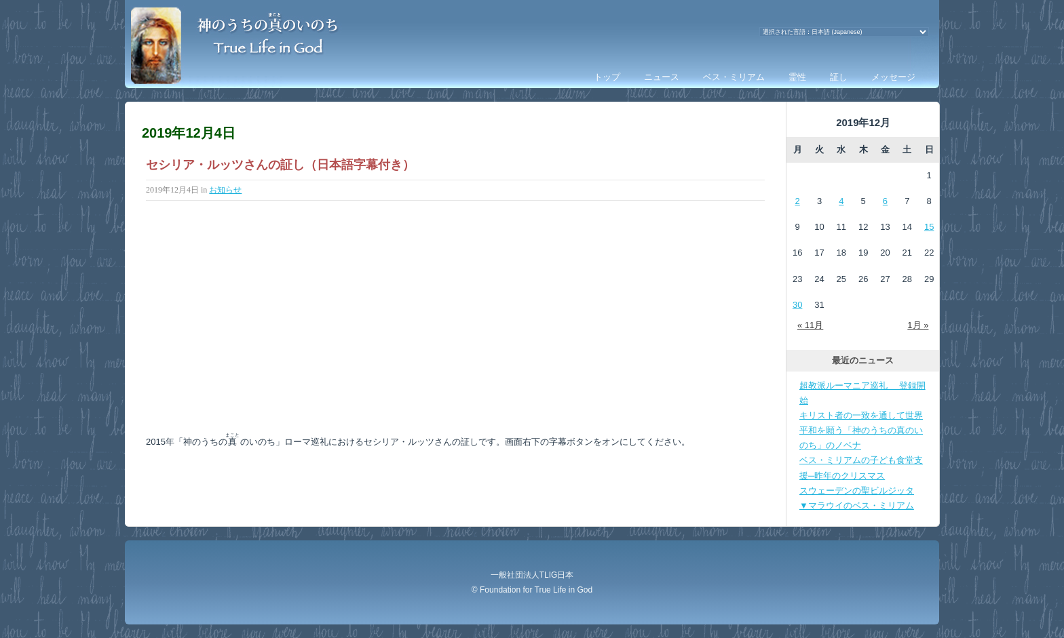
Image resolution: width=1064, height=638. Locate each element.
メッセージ (893, 77)
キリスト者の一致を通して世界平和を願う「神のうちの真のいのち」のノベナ (861, 430)
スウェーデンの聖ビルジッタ (856, 490)
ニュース (661, 77)
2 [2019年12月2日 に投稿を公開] (797, 201)
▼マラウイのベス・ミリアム (856, 505)
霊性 (797, 77)
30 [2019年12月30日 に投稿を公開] (797, 305)
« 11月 (810, 325)
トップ (607, 77)
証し (839, 77)
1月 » (917, 325)
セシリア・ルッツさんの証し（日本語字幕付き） (280, 165)
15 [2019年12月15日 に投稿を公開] (929, 227)
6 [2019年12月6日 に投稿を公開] (885, 201)
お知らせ (225, 190)
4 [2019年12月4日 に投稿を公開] (841, 201)
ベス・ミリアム (734, 77)
